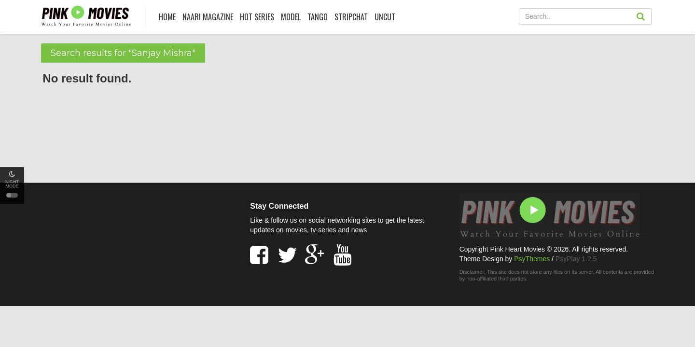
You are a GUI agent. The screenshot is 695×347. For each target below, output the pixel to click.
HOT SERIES (257, 17)
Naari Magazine (207, 17)
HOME (167, 17)
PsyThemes (532, 259)
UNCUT (385, 17)
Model (291, 17)
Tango (317, 17)
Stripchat (351, 17)
